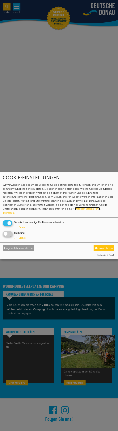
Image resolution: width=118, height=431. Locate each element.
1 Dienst (20, 227)
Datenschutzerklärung (87, 208)
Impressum (9, 212)
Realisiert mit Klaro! (105, 255)
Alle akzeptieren (104, 248)
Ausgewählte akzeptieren (18, 248)
